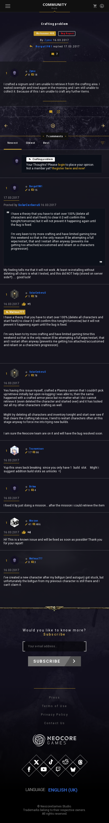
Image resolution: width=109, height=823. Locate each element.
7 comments (54, 136)
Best (46, 142)
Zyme (48, 40)
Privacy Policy (54, 714)
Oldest (30, 142)
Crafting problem (40, 159)
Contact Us (54, 723)
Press (54, 697)
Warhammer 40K (45, 33)
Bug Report (67, 33)
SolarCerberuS (29, 205)
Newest (12, 142)
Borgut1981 (44, 46)
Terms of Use (54, 706)
